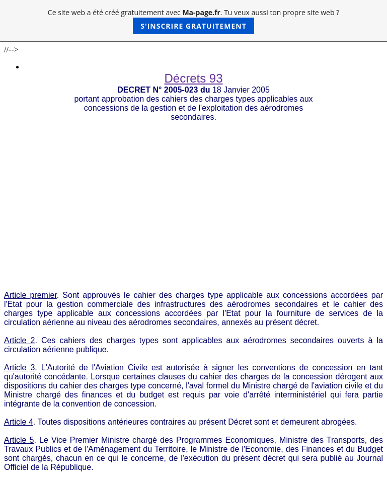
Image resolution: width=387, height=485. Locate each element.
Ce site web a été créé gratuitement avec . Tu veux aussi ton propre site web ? (193, 21)
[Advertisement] (193, 197)
